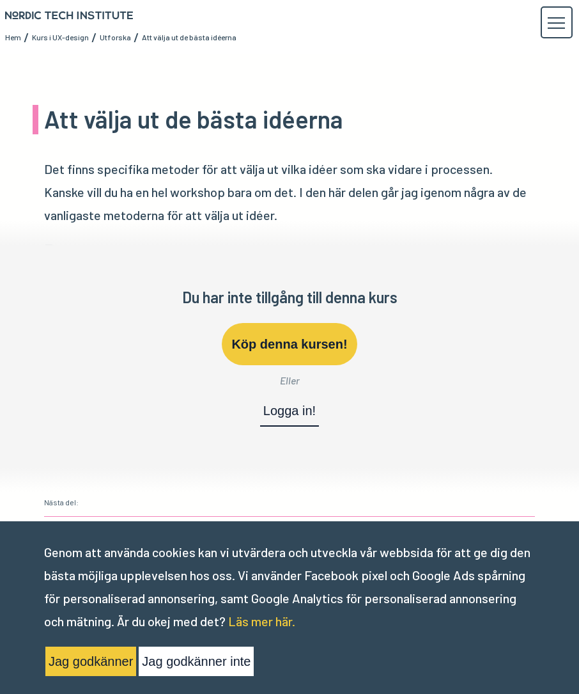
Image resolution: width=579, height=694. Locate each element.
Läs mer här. (261, 621)
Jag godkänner (91, 661)
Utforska (115, 37)
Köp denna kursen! (289, 344)
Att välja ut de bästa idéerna (189, 37)
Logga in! (289, 411)
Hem (13, 37)
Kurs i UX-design (60, 37)
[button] (556, 23)
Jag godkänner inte (196, 661)
